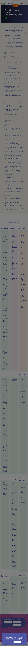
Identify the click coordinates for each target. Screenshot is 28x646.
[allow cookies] (17, 642)
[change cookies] (8, 642)
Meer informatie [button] (18, 639)
